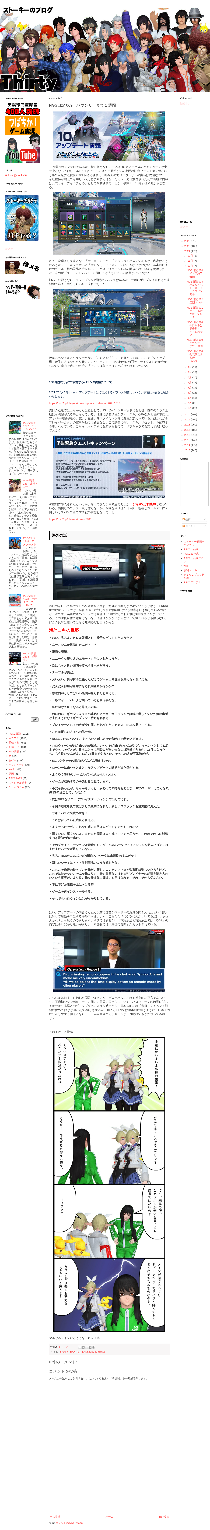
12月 (190, 255)
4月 (189, 392)
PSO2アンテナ (192, 582)
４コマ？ (64, 1352)
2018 (187, 424)
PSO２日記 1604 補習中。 (30, 656)
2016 (187, 434)
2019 (187, 419)
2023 (187, 240)
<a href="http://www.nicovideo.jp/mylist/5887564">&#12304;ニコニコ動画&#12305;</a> (194, 484)
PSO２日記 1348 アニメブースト (30, 541)
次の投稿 (55, 1516)
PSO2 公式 (191, 549)
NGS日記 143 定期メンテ (30, 483)
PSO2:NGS (15, 778)
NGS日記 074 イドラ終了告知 (196, 273)
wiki (186, 565)
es (10, 755)
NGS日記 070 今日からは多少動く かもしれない (196, 328)
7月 (189, 377)
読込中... (10, 249)
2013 (187, 450)
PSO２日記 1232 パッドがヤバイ (30, 426)
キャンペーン (16, 764)
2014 (187, 444)
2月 (189, 402)
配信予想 (14, 746)
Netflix (12, 769)
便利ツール (190, 570)
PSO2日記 (15, 733)
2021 (187, 251)
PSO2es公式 (191, 553)
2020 (187, 414)
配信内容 (100, 1352)
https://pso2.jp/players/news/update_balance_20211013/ (85, 403)
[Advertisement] (109, 1485)
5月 (189, 387)
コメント (189, 525)
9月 (189, 367)
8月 (189, 372)
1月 (189, 407)
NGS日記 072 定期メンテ (196, 301)
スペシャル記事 (18, 782)
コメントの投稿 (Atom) (69, 1522)
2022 (187, 245)
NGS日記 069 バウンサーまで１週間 (196, 343)
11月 (190, 260)
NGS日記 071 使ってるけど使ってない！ (196, 312)
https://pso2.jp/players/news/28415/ (71, 519)
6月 (189, 382)
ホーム (109, 1516)
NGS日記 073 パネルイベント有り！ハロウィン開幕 (196, 288)
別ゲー (12, 760)
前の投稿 (163, 1516)
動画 (11, 773)
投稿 (187, 519)
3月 (189, 397)
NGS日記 (75, 1352)
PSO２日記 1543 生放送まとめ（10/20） (30, 600)
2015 (187, 439)
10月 (190, 265)
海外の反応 (88, 1352)
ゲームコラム (16, 787)
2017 (187, 429)
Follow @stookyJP (16, 175)
